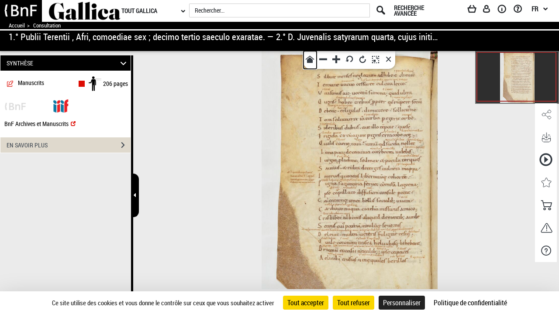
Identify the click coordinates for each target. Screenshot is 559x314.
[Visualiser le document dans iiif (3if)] (61, 105)
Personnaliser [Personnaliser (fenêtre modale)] (402, 302)
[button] (546, 114)
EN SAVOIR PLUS (69, 145)
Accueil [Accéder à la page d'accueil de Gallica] (17, 25)
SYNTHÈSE (68, 63)
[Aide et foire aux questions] (521, 10)
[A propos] (505, 10)
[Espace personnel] (490, 10)
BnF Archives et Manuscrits (40, 123)
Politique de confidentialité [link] (470, 302)
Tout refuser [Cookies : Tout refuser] (353, 302)
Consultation (47, 25)
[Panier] (476, 10)
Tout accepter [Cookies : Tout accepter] (305, 302)
